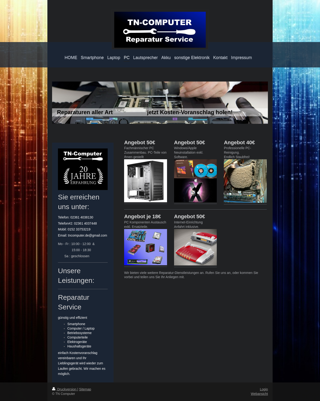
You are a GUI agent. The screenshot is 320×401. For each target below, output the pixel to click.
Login (264, 389)
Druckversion (64, 389)
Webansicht (259, 394)
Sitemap (85, 389)
